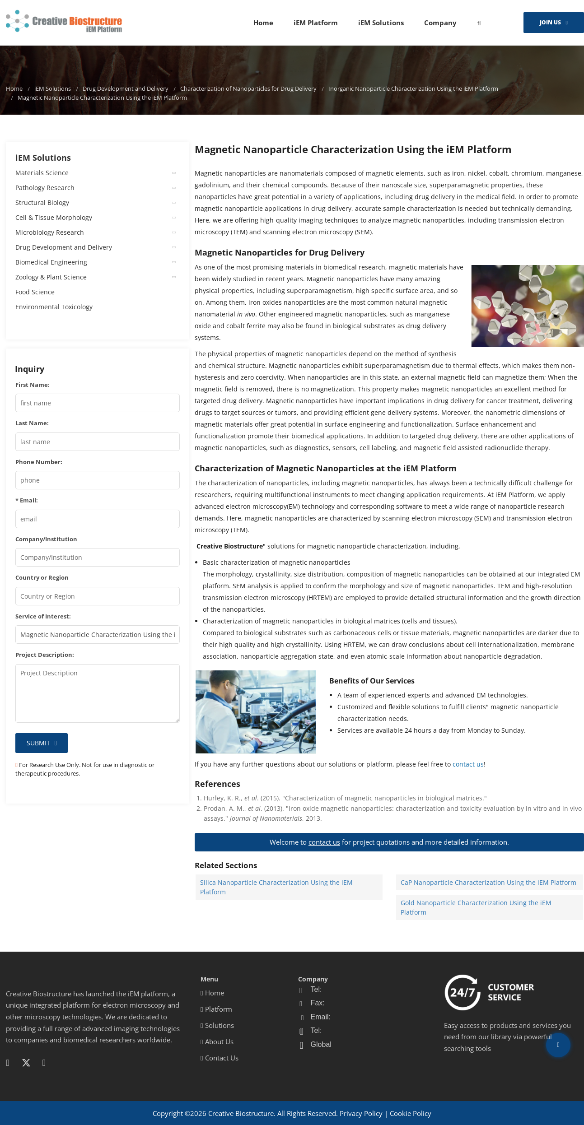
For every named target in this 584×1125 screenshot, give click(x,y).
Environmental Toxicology (54, 306)
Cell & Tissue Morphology (53, 217)
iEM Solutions (381, 22)
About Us (217, 1041)
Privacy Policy (361, 1113)
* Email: (26, 500)
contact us (468, 764)
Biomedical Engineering (51, 262)
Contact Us (219, 1057)
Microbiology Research (49, 232)
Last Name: (32, 423)
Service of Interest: (43, 616)
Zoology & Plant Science (51, 277)
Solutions (217, 1025)
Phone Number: (38, 462)
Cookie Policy (410, 1113)
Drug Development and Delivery (125, 89)
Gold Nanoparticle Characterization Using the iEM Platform (476, 907)
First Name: (32, 385)
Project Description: (44, 655)
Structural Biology (42, 202)
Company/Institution (46, 539)
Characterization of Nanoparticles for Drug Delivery (248, 89)
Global (321, 1044)
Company (440, 22)
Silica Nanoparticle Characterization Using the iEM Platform (276, 887)
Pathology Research (45, 187)
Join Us (550, 22)
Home (263, 22)
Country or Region (42, 577)
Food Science (35, 292)
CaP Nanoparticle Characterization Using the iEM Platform (488, 882)
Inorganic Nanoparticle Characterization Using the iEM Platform (413, 89)
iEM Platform (316, 22)
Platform (216, 1008)
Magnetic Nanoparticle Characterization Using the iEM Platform (102, 98)
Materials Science (42, 172)
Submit (38, 743)
